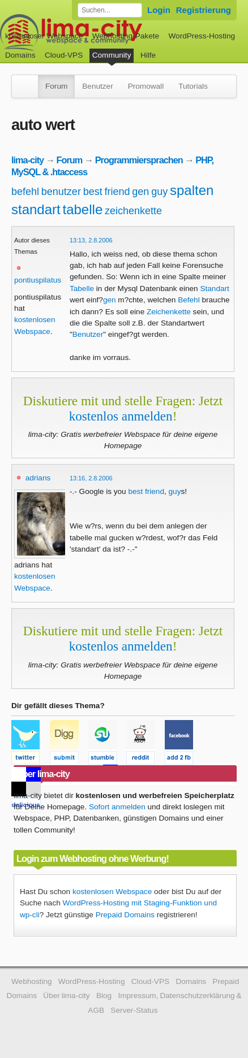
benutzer (61, 191)
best (92, 191)
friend (117, 191)
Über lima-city (66, 995)
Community (111, 55)
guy (159, 191)
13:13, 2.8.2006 (91, 240)
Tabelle (82, 288)
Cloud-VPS (64, 55)
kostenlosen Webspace (112, 891)
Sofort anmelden (117, 807)
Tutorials (193, 86)
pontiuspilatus (37, 280)
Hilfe (148, 55)
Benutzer (97, 86)
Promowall (146, 86)
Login (158, 10)
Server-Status (133, 1010)
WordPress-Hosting (201, 36)
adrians (38, 478)
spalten (191, 190)
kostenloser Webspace (44, 36)
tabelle (83, 209)
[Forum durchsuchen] (110, 10)
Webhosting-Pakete (125, 36)
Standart (214, 288)
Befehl (189, 300)
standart (36, 209)
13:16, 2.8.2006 (91, 478)
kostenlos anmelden (121, 416)
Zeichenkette (169, 311)
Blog (104, 995)
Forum (56, 86)
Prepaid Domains (125, 914)
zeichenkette (133, 210)
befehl (25, 191)
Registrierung (203, 10)
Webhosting (31, 981)
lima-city (27, 160)
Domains (20, 55)
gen (140, 191)
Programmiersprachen (139, 160)
